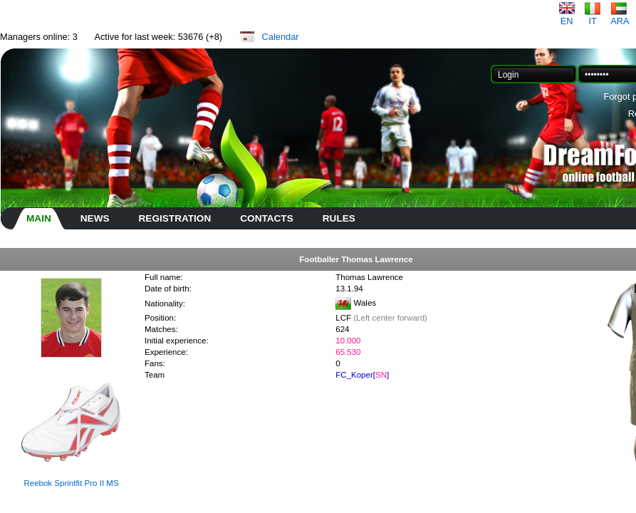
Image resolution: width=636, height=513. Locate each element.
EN (567, 16)
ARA (619, 16)
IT (592, 16)
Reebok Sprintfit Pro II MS (71, 483)
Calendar (280, 36)
